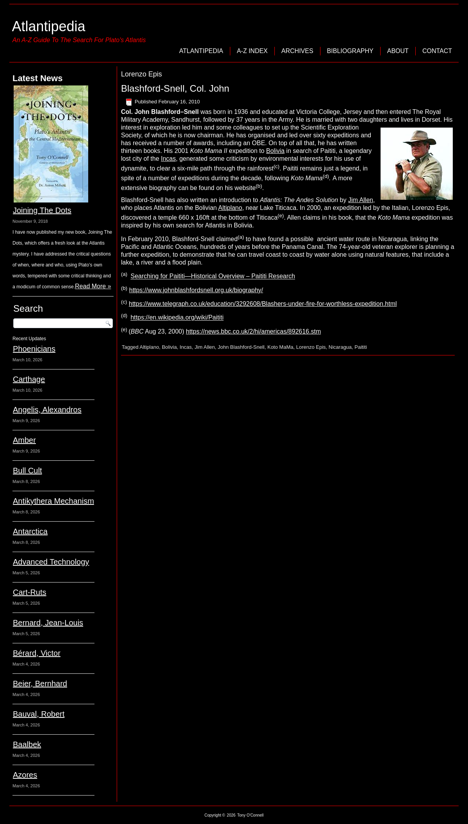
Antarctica (30, 531)
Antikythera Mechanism (53, 501)
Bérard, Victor (37, 653)
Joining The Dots (42, 210)
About (398, 51)
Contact (437, 51)
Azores (25, 775)
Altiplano (230, 207)
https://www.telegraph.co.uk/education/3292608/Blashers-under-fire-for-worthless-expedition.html (263, 303)
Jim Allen (360, 200)
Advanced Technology (51, 562)
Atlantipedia (48, 26)
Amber (24, 440)
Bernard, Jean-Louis (48, 622)
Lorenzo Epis (311, 347)
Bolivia (275, 150)
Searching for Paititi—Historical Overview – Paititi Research (212, 276)
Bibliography (350, 51)
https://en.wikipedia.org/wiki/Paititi (176, 317)
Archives (297, 51)
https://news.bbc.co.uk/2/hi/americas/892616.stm (253, 331)
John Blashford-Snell (241, 347)
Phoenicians (34, 349)
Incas (168, 158)
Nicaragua (340, 347)
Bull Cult (27, 470)
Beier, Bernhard (40, 683)
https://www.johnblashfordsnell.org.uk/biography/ (196, 290)
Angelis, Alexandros (47, 409)
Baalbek (27, 744)
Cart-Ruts (29, 592)
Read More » (93, 286)
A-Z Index (252, 51)
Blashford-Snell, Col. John (175, 88)
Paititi (360, 347)
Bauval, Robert (38, 714)
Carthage (29, 379)
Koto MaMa (280, 347)
